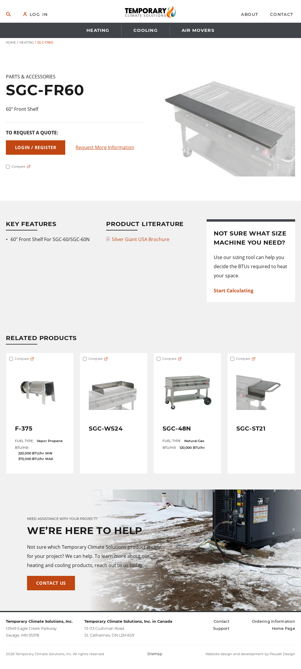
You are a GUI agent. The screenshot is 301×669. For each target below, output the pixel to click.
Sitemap (154, 654)
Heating (26, 43)
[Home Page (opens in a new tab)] (283, 628)
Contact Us (51, 583)
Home (11, 43)
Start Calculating (233, 290)
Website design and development (234, 654)
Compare (15, 166)
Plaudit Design (282, 654)
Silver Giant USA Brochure (140, 239)
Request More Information (105, 147)
